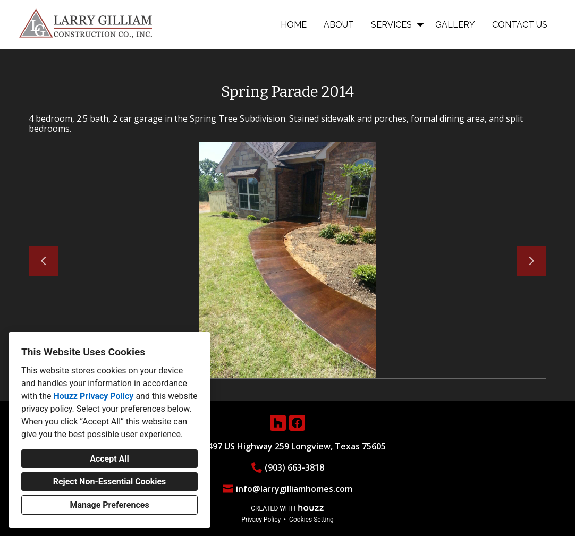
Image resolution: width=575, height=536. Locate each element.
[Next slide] (531, 261)
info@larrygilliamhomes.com (294, 489)
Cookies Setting (311, 519)
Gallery (455, 25)
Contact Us (519, 25)
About (339, 25)
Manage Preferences (109, 505)
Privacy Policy (261, 519)
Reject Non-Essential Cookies (109, 482)
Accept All (109, 459)
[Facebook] (297, 423)
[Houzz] (278, 423)
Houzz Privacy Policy (93, 396)
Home (294, 25)
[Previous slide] (43, 261)
